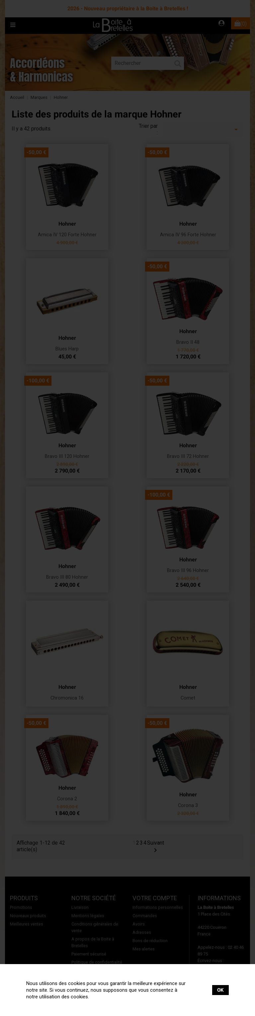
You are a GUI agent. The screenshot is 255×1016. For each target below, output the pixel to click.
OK (220, 990)
